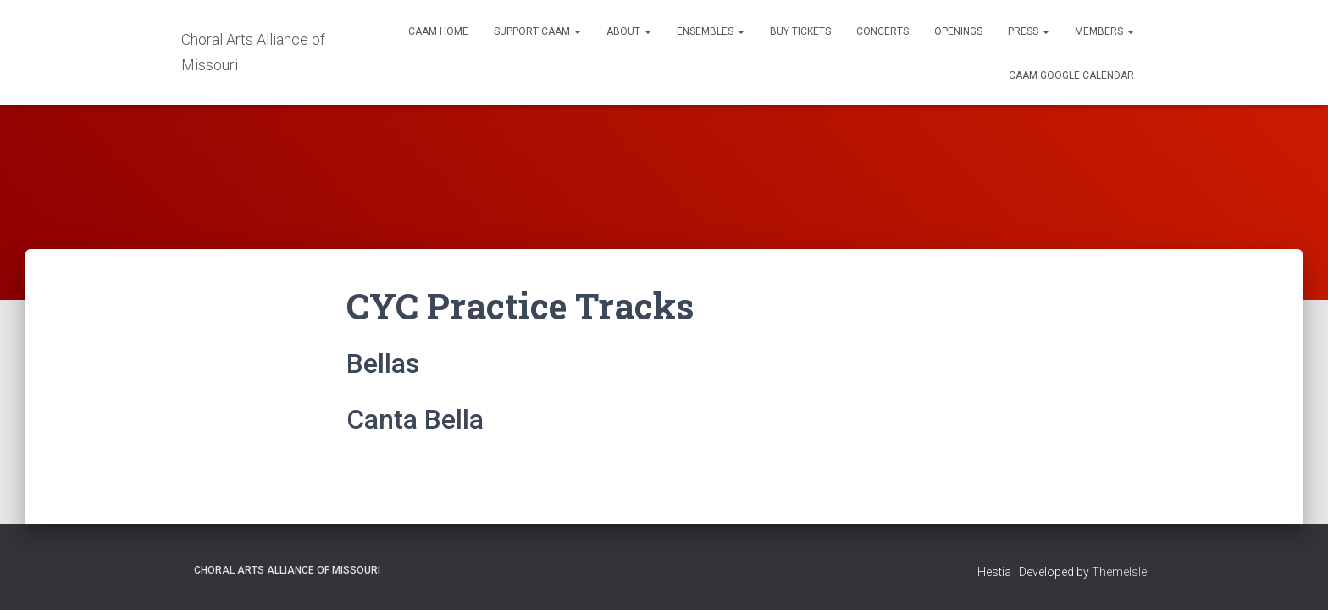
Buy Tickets (800, 31)
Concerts (882, 31)
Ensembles (710, 31)
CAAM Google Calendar (1071, 75)
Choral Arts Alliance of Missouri (287, 570)
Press (1028, 31)
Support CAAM (537, 31)
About (628, 31)
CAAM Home (438, 31)
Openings (958, 31)
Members (1104, 31)
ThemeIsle (1119, 572)
